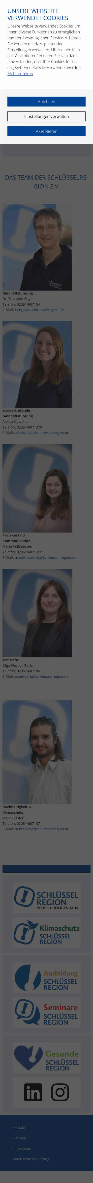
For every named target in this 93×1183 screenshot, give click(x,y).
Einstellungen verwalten (46, 116)
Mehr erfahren (20, 73)
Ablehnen (46, 101)
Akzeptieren (46, 131)
